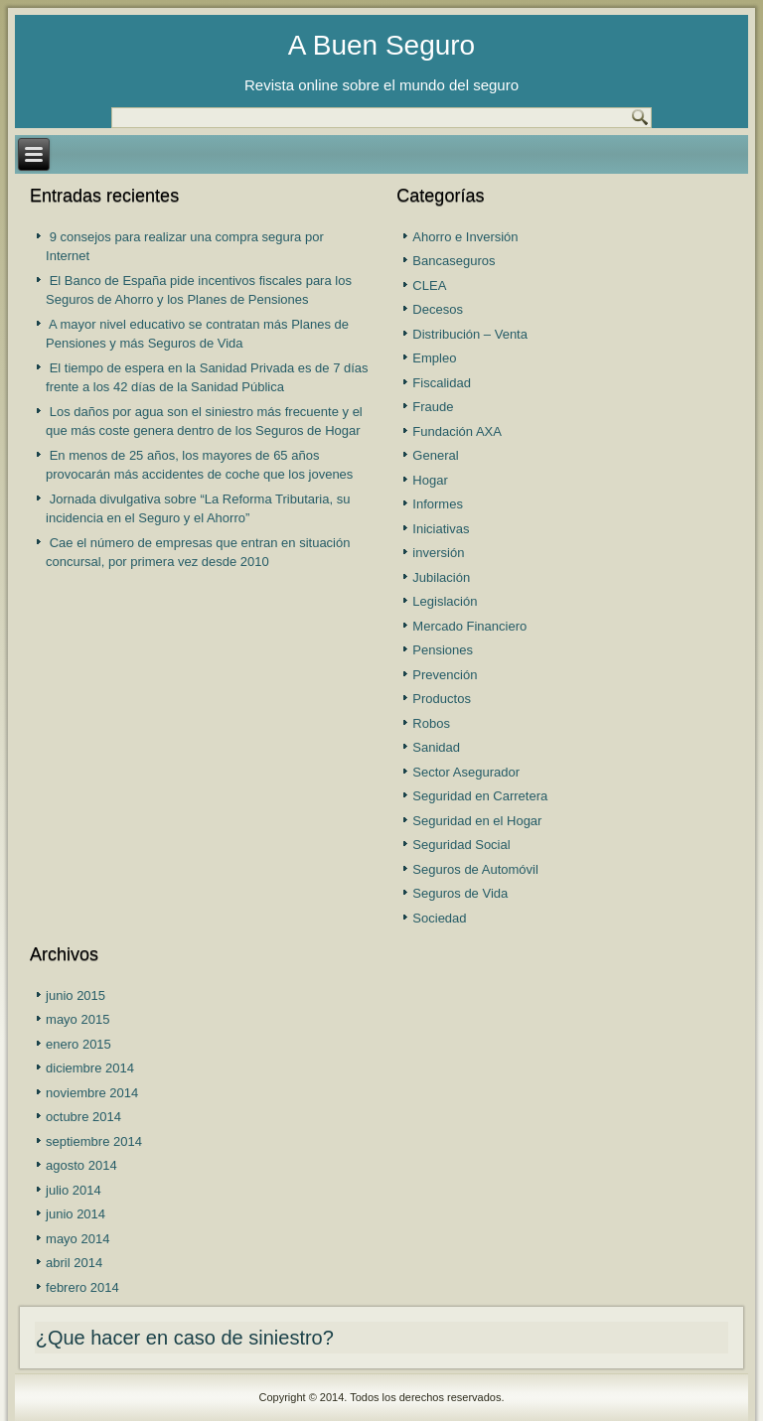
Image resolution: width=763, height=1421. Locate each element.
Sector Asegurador (466, 772)
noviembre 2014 (92, 1092)
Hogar (429, 480)
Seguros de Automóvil (474, 869)
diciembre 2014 (90, 1068)
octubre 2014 (83, 1116)
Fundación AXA (457, 431)
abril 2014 (74, 1262)
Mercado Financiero (469, 626)
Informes (437, 504)
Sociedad (439, 918)
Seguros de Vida (460, 893)
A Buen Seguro (381, 45)
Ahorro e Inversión (465, 236)
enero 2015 (78, 1044)
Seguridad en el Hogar (476, 820)
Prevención (444, 674)
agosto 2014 (81, 1165)
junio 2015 (75, 995)
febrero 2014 (82, 1287)
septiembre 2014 (94, 1141)
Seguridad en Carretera (479, 795)
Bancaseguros (453, 260)
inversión (438, 552)
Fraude (432, 406)
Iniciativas (440, 528)
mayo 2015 (77, 1019)
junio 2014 (75, 1214)
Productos (441, 698)
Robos (431, 723)
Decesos (437, 309)
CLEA (429, 285)
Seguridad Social (461, 844)
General (435, 455)
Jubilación (441, 577)
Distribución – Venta (470, 334)
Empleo (434, 358)
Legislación (444, 601)
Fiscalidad (441, 382)
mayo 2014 (77, 1238)
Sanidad (436, 747)
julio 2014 (73, 1190)
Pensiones (442, 649)
